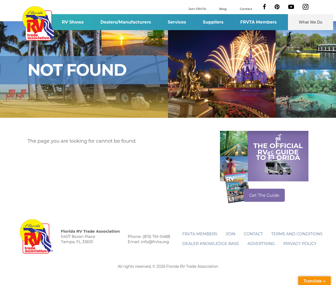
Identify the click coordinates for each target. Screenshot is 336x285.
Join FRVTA (197, 8)
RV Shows (72, 22)
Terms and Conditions (296, 233)
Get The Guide (264, 195)
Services (177, 22)
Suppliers (213, 22)
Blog (223, 8)
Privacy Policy (300, 243)
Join (230, 233)
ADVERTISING (261, 243)
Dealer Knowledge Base (210, 243)
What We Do (310, 22)
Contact (246, 8)
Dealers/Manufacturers (126, 22)
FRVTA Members (258, 22)
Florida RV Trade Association (39, 23)
